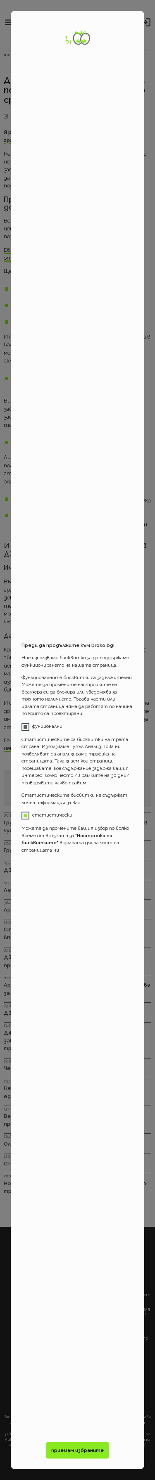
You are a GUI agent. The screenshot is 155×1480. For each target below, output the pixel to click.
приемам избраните (77, 1450)
